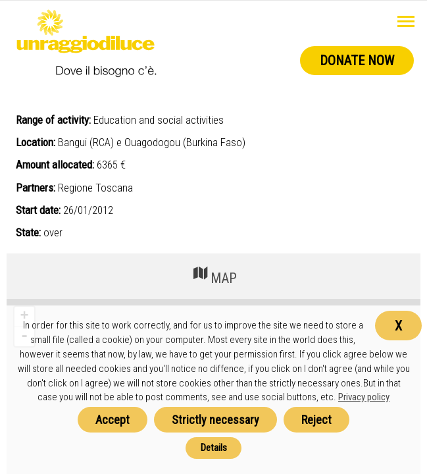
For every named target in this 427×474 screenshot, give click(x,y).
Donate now (357, 60)
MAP (214, 274)
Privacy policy (363, 397)
